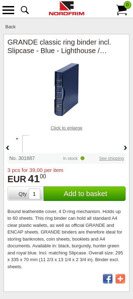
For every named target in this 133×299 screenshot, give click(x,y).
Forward (125, 148)
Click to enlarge (67, 128)
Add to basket (85, 193)
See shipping (111, 158)
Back (10, 26)
